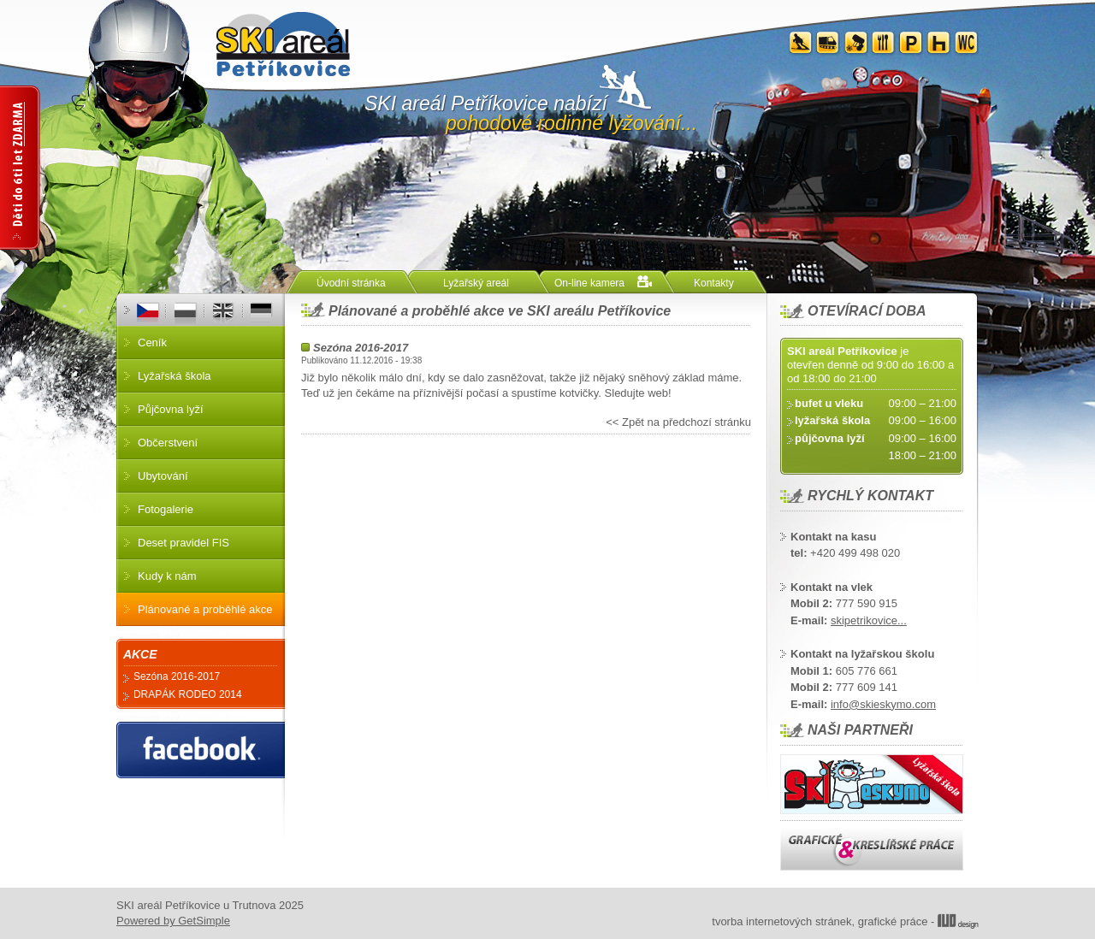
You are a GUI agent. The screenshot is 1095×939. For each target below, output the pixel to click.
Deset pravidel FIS (183, 542)
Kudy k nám (167, 576)
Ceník (152, 342)
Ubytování (163, 476)
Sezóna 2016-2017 (360, 347)
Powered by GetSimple (173, 920)
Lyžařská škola (174, 375)
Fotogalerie (165, 509)
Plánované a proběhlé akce (205, 609)
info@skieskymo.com (883, 704)
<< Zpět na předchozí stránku (678, 422)
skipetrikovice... (869, 620)
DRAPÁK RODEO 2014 (187, 694)
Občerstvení (168, 442)
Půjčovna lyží (171, 409)
